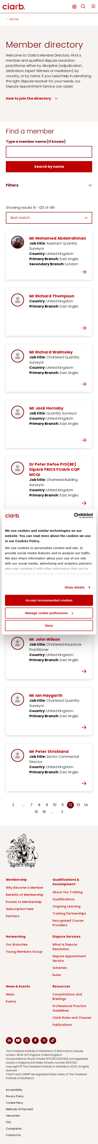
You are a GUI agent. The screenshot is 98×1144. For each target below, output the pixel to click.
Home (14, 19)
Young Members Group (24, 951)
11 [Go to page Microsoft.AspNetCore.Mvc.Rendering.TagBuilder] (63, 804)
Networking (15, 936)
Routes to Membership (24, 902)
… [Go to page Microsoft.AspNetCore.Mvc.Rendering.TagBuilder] (23, 804)
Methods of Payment (19, 1109)
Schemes (59, 968)
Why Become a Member (24, 887)
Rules (56, 975)
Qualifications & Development (65, 881)
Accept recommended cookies (49, 600)
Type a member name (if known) (36, 141)
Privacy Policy (15, 1096)
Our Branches (17, 944)
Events (11, 1001)
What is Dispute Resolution (64, 946)
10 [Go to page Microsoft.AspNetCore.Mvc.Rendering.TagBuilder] (54, 804)
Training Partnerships (69, 913)
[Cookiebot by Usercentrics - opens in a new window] (74, 515)
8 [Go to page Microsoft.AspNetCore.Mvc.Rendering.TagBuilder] (39, 804)
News (10, 994)
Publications (62, 1025)
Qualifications (63, 899)
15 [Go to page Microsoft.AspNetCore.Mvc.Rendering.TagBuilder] (36, 811)
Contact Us (13, 1135)
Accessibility (14, 1090)
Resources (61, 986)
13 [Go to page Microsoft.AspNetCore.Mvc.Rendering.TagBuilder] (78, 804)
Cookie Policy (14, 1103)
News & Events (18, 986)
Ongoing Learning (66, 906)
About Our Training (67, 892)
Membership (16, 879)
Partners (12, 916)
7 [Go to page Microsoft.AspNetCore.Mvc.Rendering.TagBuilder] (31, 804)
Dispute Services (66, 936)
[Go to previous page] (13, 805)
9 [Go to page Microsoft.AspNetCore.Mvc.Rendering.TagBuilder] (47, 804)
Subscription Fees (20, 909)
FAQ (8, 1122)
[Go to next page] (62, 811)
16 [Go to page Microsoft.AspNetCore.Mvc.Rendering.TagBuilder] (44, 811)
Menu (93, 6)
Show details (75, 587)
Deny (49, 625)
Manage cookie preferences (49, 613)
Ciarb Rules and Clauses (71, 1017)
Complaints (14, 1128)
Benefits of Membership (24, 895)
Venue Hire (13, 1115)
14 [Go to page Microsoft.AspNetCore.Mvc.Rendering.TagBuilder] (86, 804)
